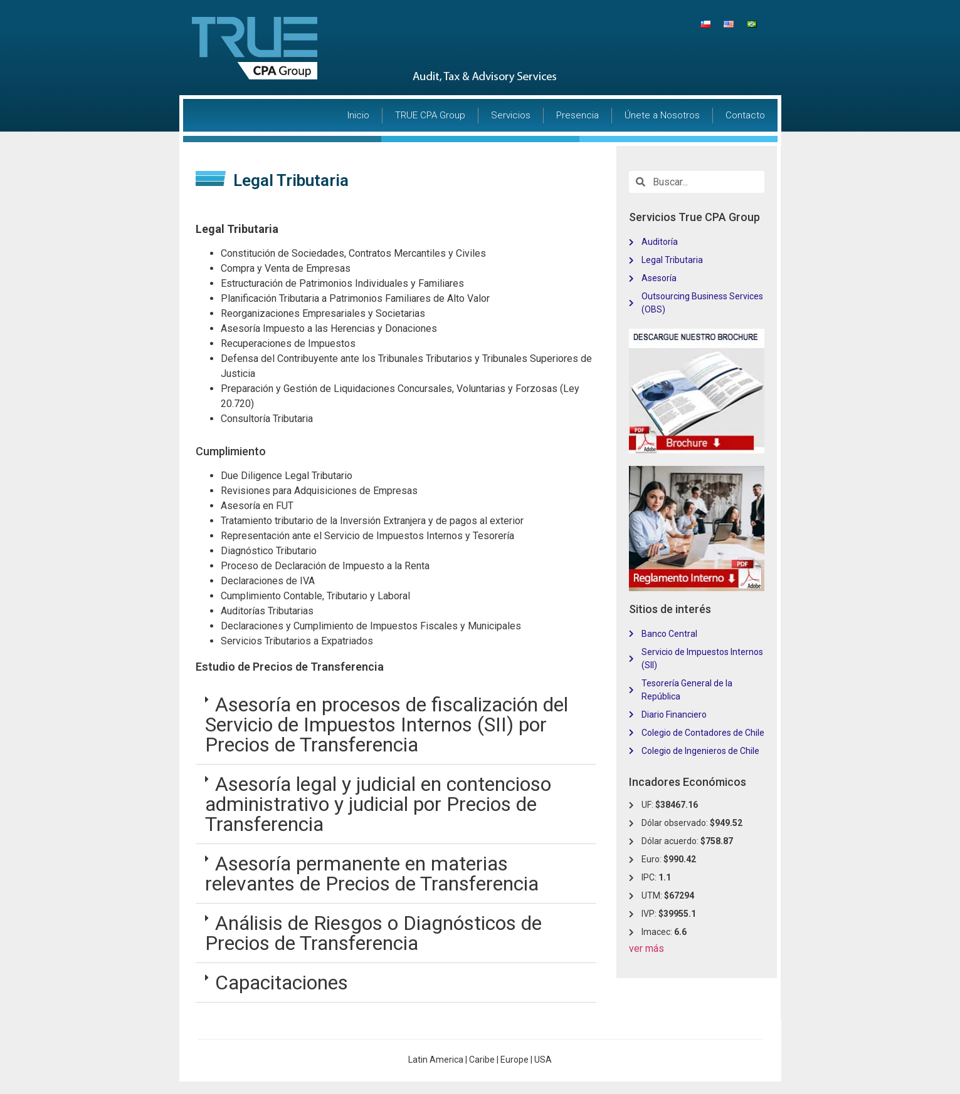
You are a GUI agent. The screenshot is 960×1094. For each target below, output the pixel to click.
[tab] (396, 725)
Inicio (358, 115)
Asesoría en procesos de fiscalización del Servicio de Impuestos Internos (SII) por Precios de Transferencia (386, 724)
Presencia (577, 115)
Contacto (745, 115)
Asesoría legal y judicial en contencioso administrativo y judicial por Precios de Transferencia (378, 804)
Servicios (510, 115)
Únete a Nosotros (662, 115)
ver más (646, 948)
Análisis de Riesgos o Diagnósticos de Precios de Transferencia (373, 933)
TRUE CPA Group (430, 115)
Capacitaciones (281, 982)
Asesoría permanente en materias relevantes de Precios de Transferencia (372, 873)
